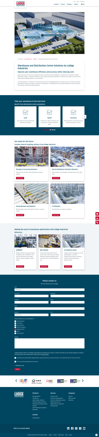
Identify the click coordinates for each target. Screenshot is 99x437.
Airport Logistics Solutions (38, 400)
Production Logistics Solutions (39, 402)
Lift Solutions (36, 398)
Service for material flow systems (58, 400)
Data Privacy (61, 434)
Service (63, 4)
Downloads (35, 409)
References (82, 1)
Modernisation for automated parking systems (57, 404)
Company (70, 4)
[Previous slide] (16, 380)
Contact (76, 4)
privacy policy (45, 354)
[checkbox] (49, 327)
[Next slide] (84, 117)
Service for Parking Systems (57, 398)
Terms (66, 434)
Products (57, 4)
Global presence (36, 417)
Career (78, 1)
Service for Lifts (54, 396)
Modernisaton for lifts (55, 402)
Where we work (72, 398)
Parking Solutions (36, 396)
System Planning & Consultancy (39, 407)
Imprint (55, 434)
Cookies (50, 434)
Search (70, 434)
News (74, 1)
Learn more (20, 178)
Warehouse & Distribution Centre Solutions (40, 404)
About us (70, 396)
